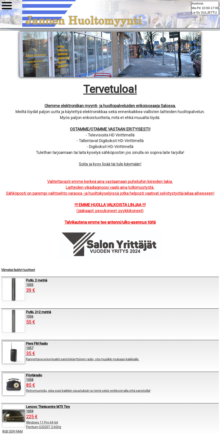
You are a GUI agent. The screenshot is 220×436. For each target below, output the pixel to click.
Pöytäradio (34, 375)
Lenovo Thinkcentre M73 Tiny (48, 407)
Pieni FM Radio (37, 344)
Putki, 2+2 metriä (38, 312)
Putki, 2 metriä (36, 280)
